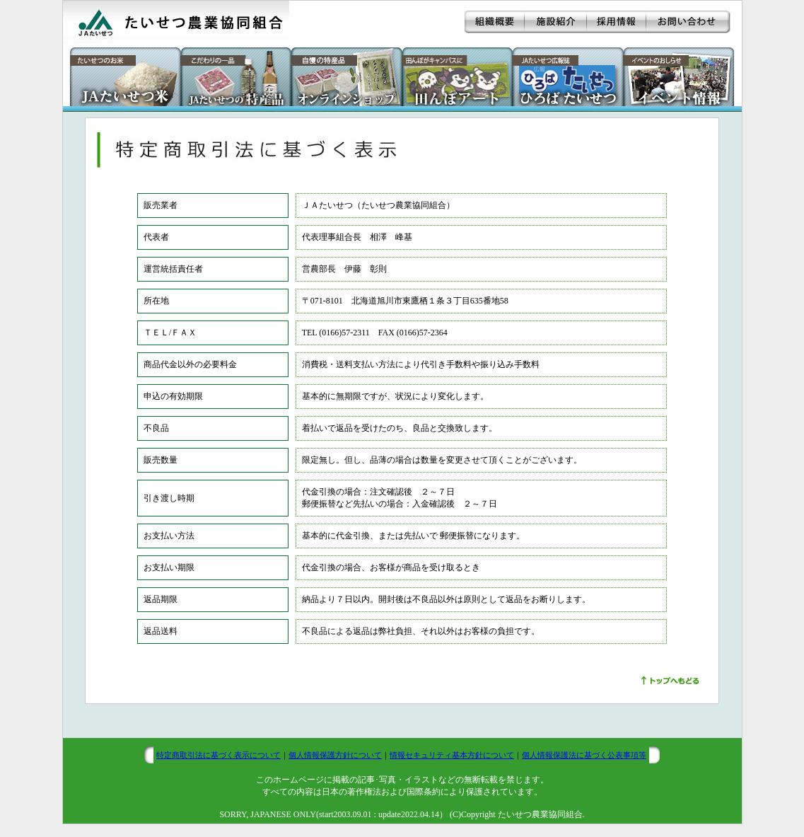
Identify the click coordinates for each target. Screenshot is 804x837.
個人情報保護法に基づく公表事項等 (584, 755)
